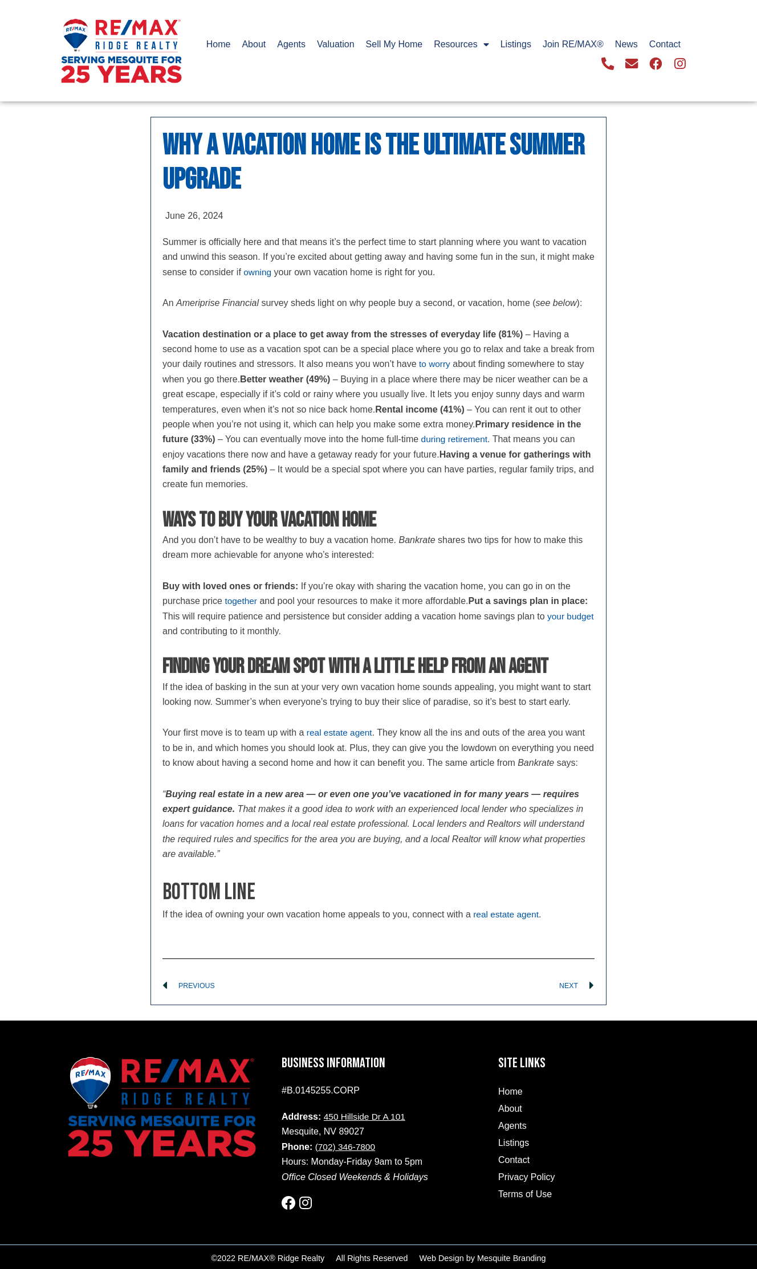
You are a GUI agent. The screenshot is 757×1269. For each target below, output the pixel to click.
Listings (515, 45)
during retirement (455, 439)
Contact (665, 45)
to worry (435, 364)
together (241, 601)
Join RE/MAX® (573, 45)
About (254, 45)
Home (218, 45)
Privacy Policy (526, 1177)
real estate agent (341, 732)
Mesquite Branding (511, 1255)
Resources (461, 45)
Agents (291, 45)
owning (257, 272)
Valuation (336, 45)
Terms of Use (525, 1194)
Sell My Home (394, 45)
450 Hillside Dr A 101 (366, 1117)
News (626, 45)
